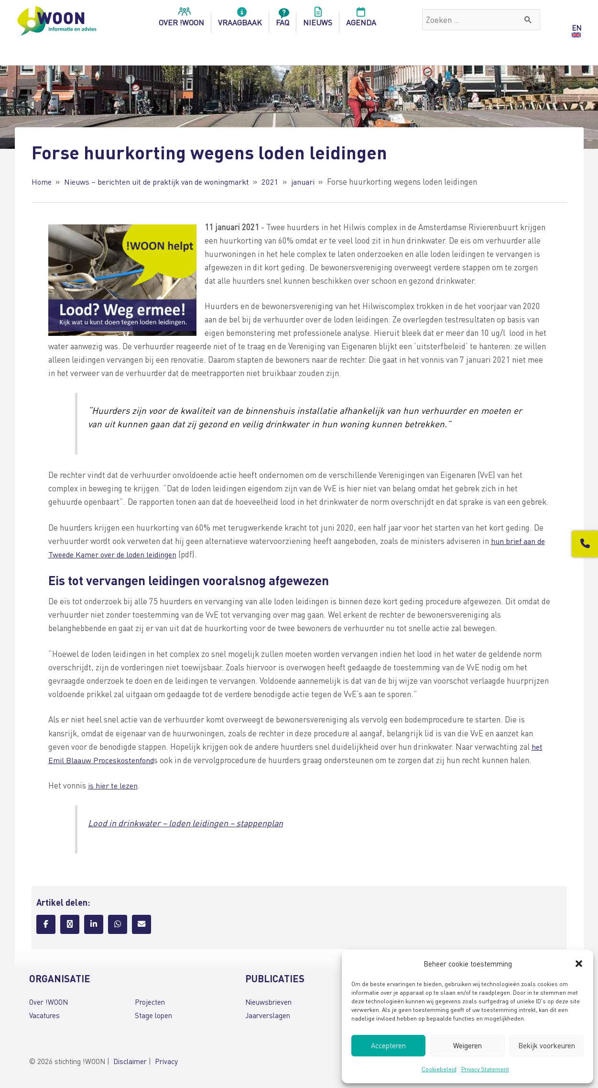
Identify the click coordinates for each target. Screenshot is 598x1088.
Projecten (150, 1002)
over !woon (181, 19)
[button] (579, 963)
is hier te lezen (114, 785)
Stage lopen (153, 1015)
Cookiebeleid (439, 1069)
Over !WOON (48, 1002)
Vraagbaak (240, 19)
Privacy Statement (485, 1069)
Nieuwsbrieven (268, 1002)
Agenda (361, 19)
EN (576, 28)
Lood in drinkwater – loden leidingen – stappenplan (191, 822)
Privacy (166, 1061)
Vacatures (44, 1015)
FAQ (282, 19)
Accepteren (388, 1045)
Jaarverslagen (267, 1015)
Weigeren (467, 1045)
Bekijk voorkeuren (546, 1045)
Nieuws (317, 19)
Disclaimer (130, 1061)
